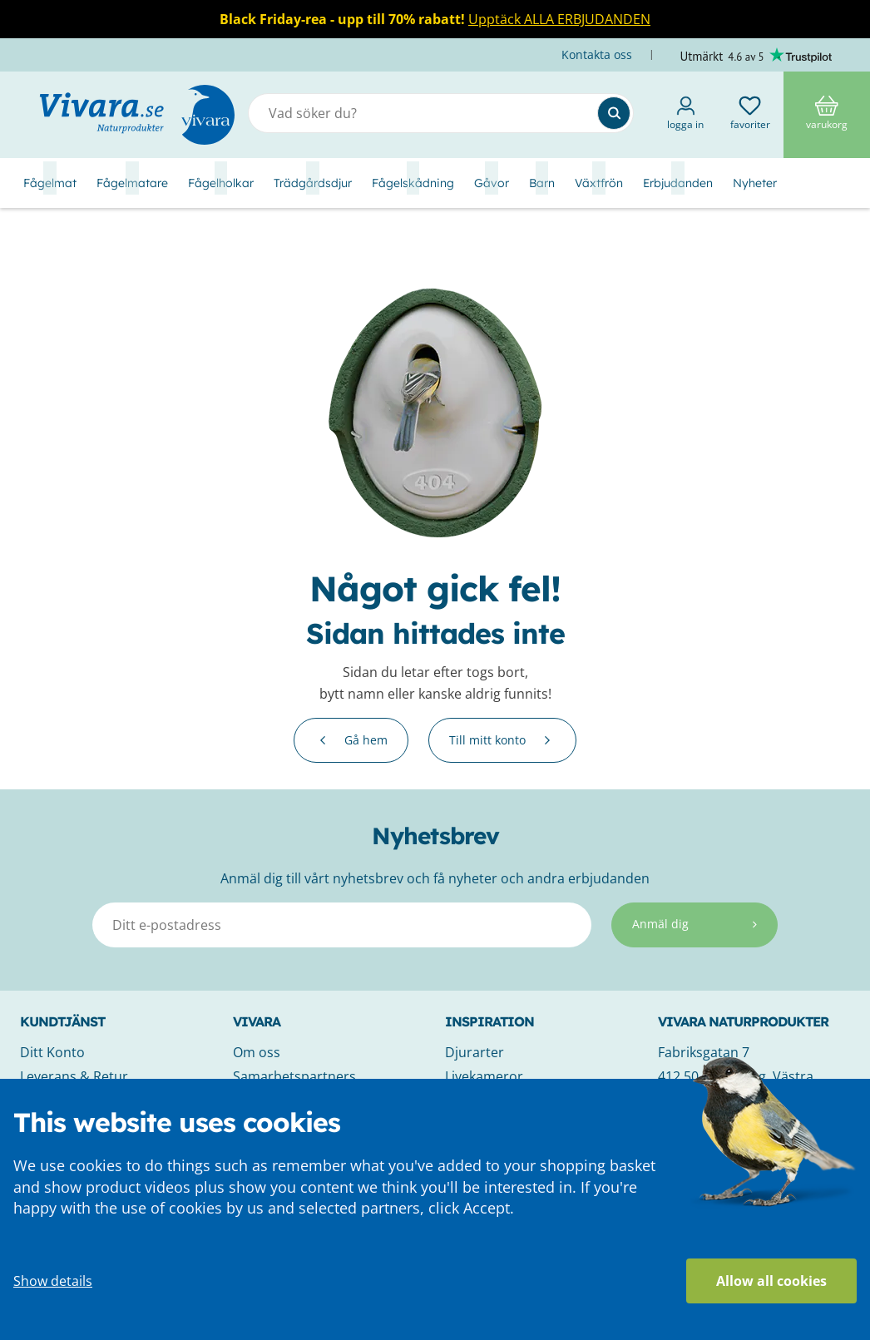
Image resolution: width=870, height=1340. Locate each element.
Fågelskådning (413, 183)
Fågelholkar (221, 183)
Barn (542, 183)
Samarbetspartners (294, 1076)
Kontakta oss (598, 54)
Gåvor (491, 183)
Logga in (685, 113)
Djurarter (474, 1052)
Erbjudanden (678, 183)
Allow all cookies (771, 1281)
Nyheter (755, 183)
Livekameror (484, 1076)
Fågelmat (50, 183)
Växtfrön (599, 183)
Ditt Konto (52, 1052)
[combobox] (441, 113)
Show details (52, 1281)
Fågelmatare (132, 183)
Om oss (256, 1052)
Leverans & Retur (74, 1076)
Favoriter (750, 113)
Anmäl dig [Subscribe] (694, 924)
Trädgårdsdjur (313, 183)
